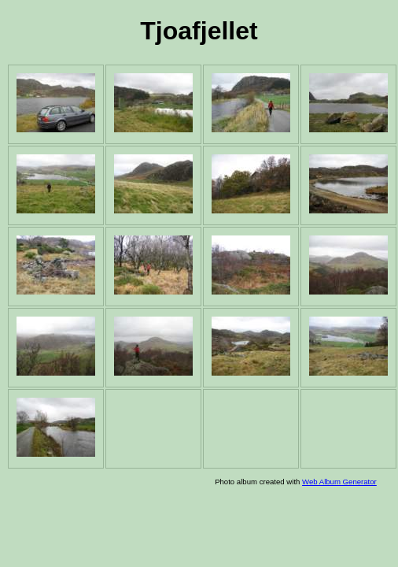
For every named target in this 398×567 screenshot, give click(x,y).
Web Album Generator (339, 481)
